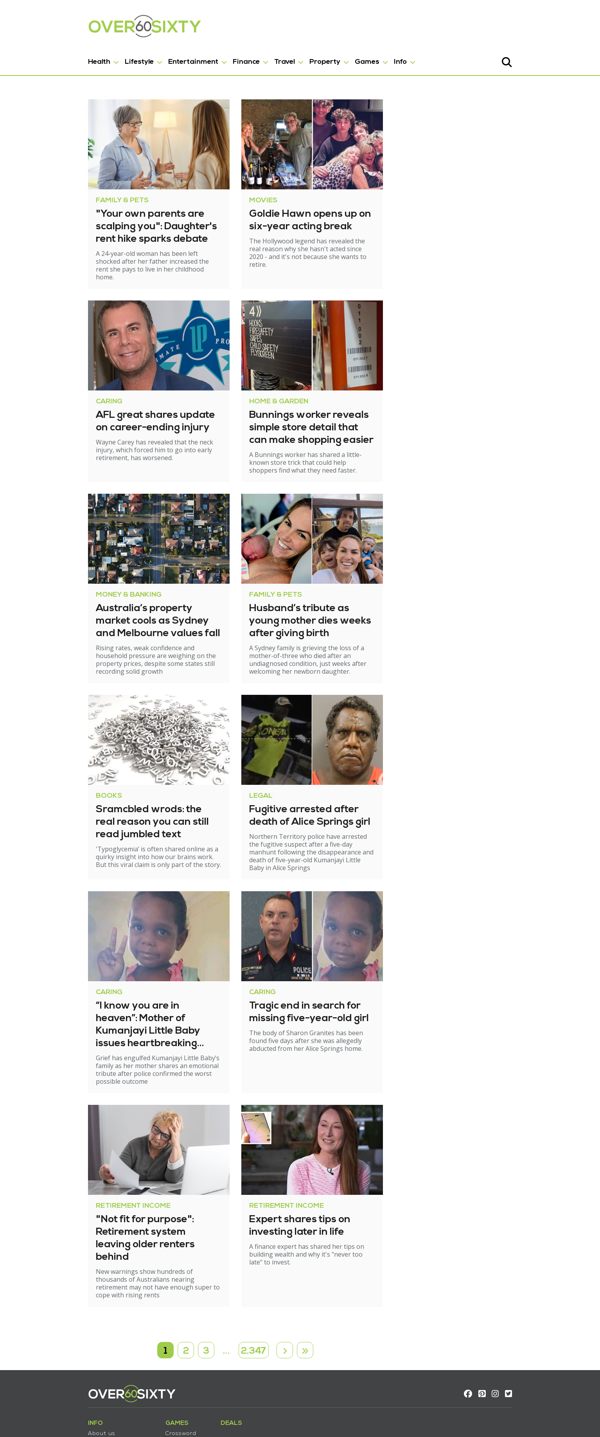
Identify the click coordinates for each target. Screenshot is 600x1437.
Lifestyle (100, 58)
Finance (207, 58)
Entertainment (155, 58)
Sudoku (138, 1371)
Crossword (142, 1363)
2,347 (254, 1275)
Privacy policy (70, 1387)
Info (362, 58)
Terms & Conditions (79, 1379)
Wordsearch (145, 1387)
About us (63, 1363)
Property (286, 58)
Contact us (66, 1371)
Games (328, 58)
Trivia (135, 1379)
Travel (246, 58)
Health (61, 58)
